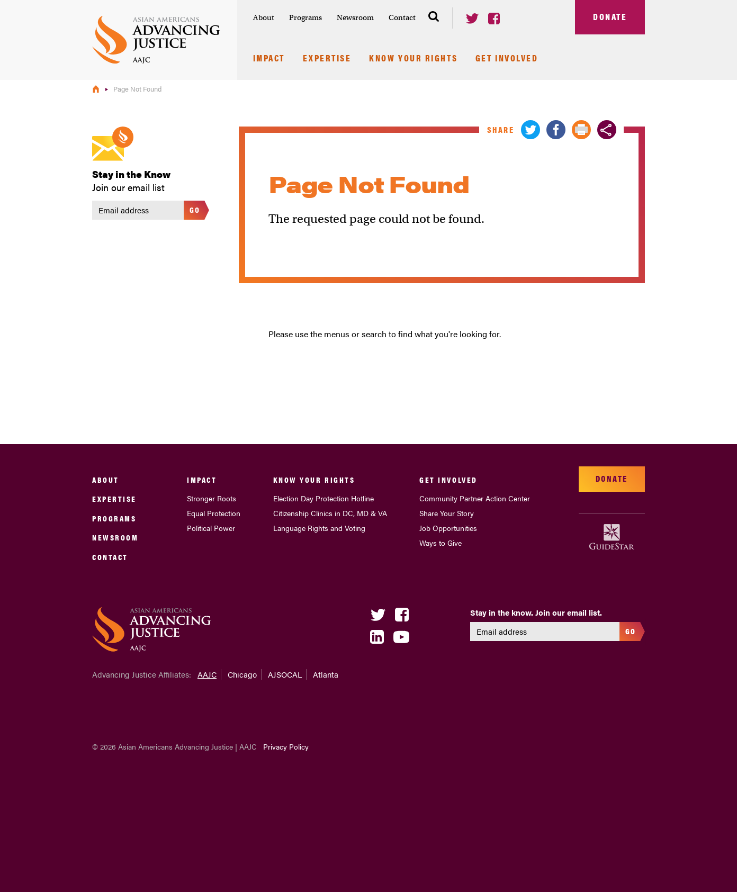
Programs (305, 17)
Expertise (327, 58)
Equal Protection (213, 513)
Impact (269, 58)
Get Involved (506, 58)
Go (195, 209)
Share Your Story (446, 513)
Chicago (242, 674)
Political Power (211, 527)
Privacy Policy (286, 746)
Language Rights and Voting (319, 527)
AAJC (207, 674)
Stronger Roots (211, 498)
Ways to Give (440, 542)
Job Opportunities (448, 527)
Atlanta (325, 674)
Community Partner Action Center (474, 498)
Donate (610, 16)
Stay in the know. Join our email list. (536, 612)
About (263, 17)
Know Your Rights (413, 58)
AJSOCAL (285, 674)
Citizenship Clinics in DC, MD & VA (330, 513)
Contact (402, 17)
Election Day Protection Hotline (323, 498)
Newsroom (355, 17)
